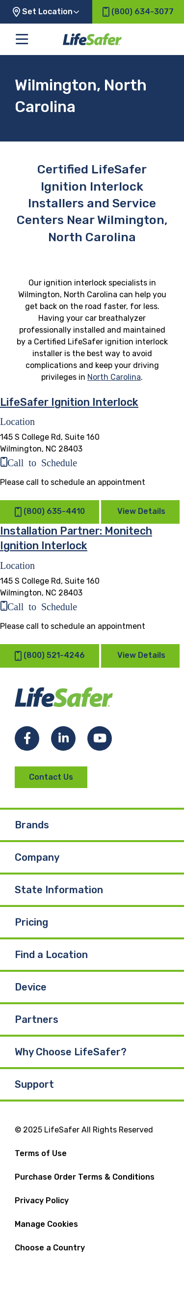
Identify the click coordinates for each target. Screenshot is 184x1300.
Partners (36, 1019)
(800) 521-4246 (49, 655)
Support (34, 1084)
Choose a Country (50, 1247)
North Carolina (114, 377)
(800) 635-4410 (49, 512)
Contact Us (51, 777)
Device (31, 987)
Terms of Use (41, 1153)
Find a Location (51, 955)
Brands (32, 825)
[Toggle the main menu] (22, 39)
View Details (141, 511)
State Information (59, 890)
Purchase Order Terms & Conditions (85, 1177)
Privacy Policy (42, 1200)
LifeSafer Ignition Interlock (69, 402)
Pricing (31, 922)
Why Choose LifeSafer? (71, 1052)
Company (37, 857)
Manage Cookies (46, 1224)
